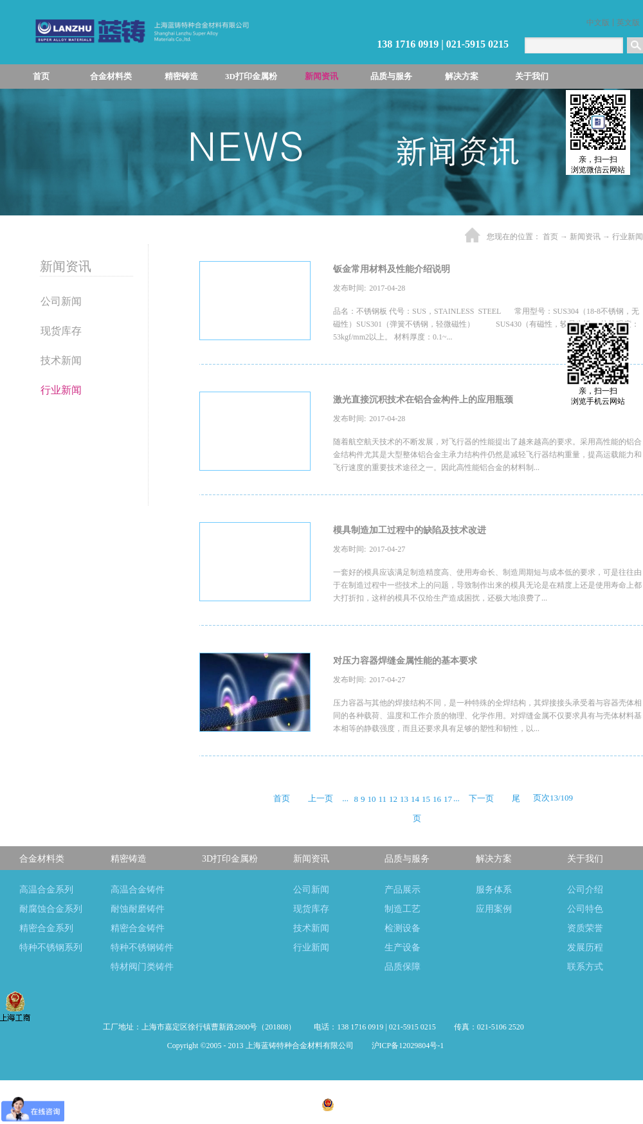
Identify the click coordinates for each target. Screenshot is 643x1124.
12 (393, 799)
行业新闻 (627, 236)
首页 (41, 76)
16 (437, 799)
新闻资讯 (585, 236)
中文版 (598, 22)
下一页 (481, 798)
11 (382, 799)
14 (415, 799)
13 (404, 799)
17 (448, 799)
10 (371, 799)
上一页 (320, 798)
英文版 (628, 22)
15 (426, 799)
